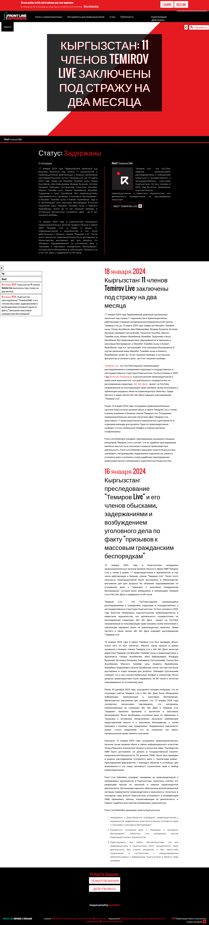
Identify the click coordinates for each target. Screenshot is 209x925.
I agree (167, 4)
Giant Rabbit (114, 905)
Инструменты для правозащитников (86, 16)
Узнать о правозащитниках (48, 16)
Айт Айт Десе (140, 384)
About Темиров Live (13, 139)
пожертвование (159, 16)
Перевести (200, 27)
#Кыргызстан (99, 918)
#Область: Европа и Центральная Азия (72, 918)
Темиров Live (111, 365)
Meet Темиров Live (125, 206)
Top (3, 273)
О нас (112, 16)
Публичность (127, 16)
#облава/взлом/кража (111, 921)
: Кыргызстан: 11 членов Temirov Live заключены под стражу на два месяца (21, 288)
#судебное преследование (135, 918)
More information (91, 6)
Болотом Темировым (121, 376)
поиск (7, 26)
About (4, 279)
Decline (181, 4)
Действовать (158, 19)
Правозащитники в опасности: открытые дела (188, 920)
